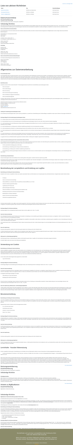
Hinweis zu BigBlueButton (43, 442)
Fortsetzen (36, 444)
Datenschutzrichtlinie (29, 442)
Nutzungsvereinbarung (36, 442)
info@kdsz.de (5, 106)
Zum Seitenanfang (68, 365)
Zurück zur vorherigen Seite (67, 3)
